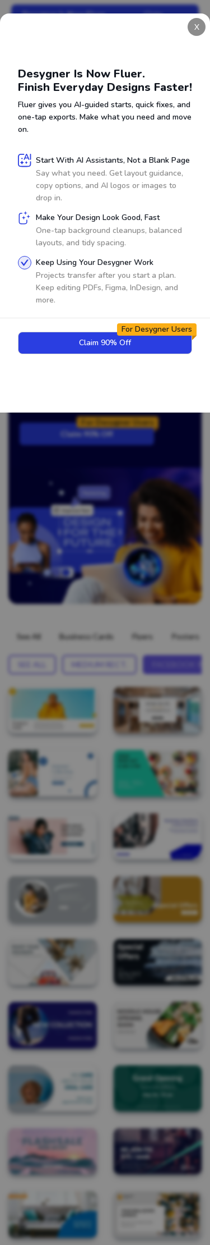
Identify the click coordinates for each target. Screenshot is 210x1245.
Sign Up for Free (59, 274)
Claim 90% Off (107, 430)
